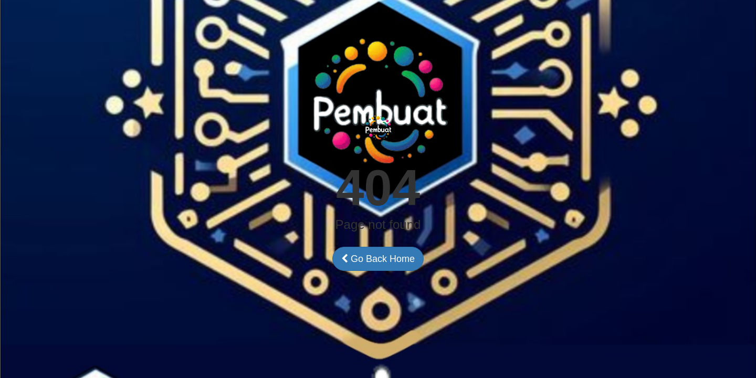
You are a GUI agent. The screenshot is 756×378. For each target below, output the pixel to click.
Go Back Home (378, 259)
